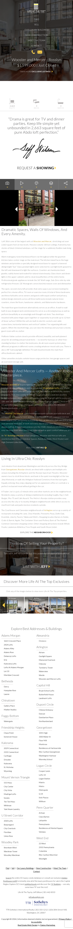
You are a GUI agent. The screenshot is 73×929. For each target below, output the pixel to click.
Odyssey (42, 664)
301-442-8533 (33, 52)
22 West (42, 843)
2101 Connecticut (11, 752)
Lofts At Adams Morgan (14, 667)
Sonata (6, 798)
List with (36, 566)
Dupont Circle (45, 704)
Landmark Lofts (45, 698)
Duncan (42, 713)
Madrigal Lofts (10, 794)
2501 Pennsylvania (46, 847)
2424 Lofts (8, 645)
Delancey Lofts (10, 656)
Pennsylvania (44, 824)
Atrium (42, 652)
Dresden (7, 759)
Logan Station (44, 778)
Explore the (36, 532)
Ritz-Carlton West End (48, 855)
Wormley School (45, 759)
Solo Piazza (43, 797)
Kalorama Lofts (10, 663)
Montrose (43, 744)
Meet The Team (36, 40)
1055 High (43, 733)
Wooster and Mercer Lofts (50, 679)
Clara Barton (44, 817)
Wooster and (10, 384)
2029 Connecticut (11, 748)
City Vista (8, 790)
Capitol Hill (43, 685)
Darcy (6, 686)
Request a (36, 168)
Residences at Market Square (51, 828)
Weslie (41, 675)
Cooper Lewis (44, 771)
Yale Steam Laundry (12, 809)
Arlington (48, 510)
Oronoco (42, 641)
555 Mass (8, 782)
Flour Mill (43, 740)
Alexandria (42, 635)
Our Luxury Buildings (36, 30)
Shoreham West (10, 847)
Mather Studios (10, 709)
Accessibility (36, 922)
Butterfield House (46, 694)
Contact (36, 45)
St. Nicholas (9, 767)
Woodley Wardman (12, 855)
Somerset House (10, 737)
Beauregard (9, 824)
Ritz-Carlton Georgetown (49, 752)
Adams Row (9, 652)
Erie (5, 660)
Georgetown (11, 469)
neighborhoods (31, 884)
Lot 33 (6, 671)
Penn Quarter (44, 807)
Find (36, 19)
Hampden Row (10, 690)
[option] (12, 605)
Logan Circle (44, 765)
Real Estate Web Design (27, 925)
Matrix (42, 782)
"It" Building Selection (13, 435)
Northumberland (46, 721)
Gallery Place (9, 706)
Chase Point (9, 733)
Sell (36, 24)
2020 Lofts (8, 821)
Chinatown (8, 700)
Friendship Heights (12, 727)
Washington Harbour (47, 755)
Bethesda (7, 681)
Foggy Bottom (10, 716)
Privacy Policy (65, 919)
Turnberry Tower (46, 667)
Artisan (42, 813)
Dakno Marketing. (47, 925)
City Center (8, 786)
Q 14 (41, 794)
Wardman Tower (10, 851)
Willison (42, 801)
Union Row (8, 836)
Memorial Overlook (47, 660)
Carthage (7, 756)
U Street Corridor (12, 815)
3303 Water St (45, 737)
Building (36, 447)
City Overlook (10, 828)
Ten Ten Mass (9, 801)
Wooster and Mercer (42, 241)
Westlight (43, 859)
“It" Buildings (56, 884)
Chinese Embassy (46, 710)
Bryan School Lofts (51, 388)
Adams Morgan (10, 635)
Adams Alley (9, 648)
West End (42, 838)
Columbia (43, 851)
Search (8, 878)
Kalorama (7, 743)
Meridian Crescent (11, 675)
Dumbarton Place (46, 717)
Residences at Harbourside (50, 748)
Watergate (8, 721)
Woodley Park (10, 842)
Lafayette (43, 820)
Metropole (43, 790)
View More (36, 71)
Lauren (6, 694)
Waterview (43, 671)
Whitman (7, 805)
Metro (41, 786)
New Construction (36, 35)
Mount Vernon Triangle (15, 777)
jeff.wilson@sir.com (39, 52)
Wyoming (8, 771)
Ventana (42, 832)
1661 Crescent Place (12, 641)
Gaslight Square (45, 656)
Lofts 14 (42, 775)
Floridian (7, 832)
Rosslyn (21, 469)
